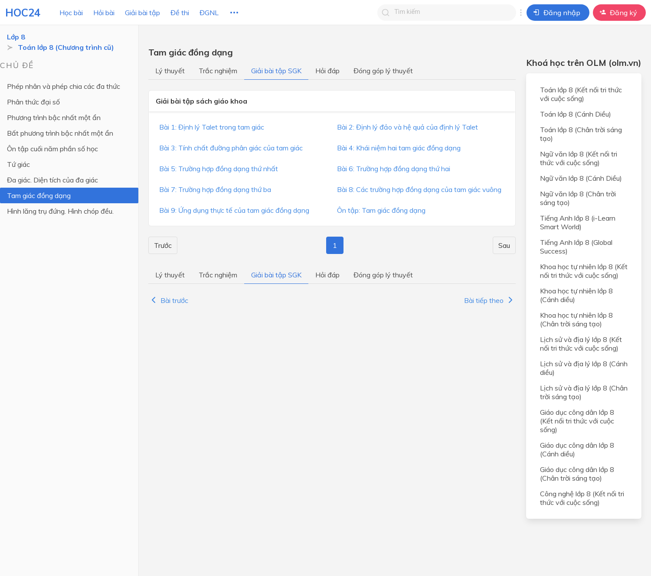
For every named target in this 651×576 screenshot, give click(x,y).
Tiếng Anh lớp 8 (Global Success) (576, 246)
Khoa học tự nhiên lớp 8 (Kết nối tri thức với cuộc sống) (584, 271)
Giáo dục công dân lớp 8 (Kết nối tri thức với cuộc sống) (577, 421)
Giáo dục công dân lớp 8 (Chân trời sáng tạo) (577, 473)
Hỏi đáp (327, 70)
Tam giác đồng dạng (39, 195)
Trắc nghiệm (218, 70)
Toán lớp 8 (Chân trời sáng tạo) (581, 134)
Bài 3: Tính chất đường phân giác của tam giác (231, 147)
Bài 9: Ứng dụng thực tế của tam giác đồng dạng (234, 210)
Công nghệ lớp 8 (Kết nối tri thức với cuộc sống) (582, 498)
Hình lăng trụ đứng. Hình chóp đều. (60, 211)
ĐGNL (209, 12)
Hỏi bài (103, 12)
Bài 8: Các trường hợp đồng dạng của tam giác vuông (419, 189)
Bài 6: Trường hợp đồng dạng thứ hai (393, 168)
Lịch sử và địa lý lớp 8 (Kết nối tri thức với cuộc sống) (581, 343)
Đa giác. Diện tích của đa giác (52, 180)
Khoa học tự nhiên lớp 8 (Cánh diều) (576, 295)
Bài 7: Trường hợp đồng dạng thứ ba (215, 189)
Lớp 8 (16, 37)
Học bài (71, 12)
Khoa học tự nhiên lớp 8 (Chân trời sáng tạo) (576, 319)
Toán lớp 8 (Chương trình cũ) (66, 47)
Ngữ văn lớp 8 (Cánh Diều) (581, 178)
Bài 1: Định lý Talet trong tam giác (211, 127)
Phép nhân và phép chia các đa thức (63, 86)
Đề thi (179, 12)
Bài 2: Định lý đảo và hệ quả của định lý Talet (407, 127)
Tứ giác (18, 164)
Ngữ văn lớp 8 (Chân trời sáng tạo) (578, 198)
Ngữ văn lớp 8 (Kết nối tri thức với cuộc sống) (578, 158)
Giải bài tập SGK (276, 70)
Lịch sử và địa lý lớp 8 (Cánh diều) (584, 368)
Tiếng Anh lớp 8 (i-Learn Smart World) (577, 222)
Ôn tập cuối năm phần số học (52, 148)
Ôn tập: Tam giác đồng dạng (381, 210)
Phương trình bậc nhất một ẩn (54, 117)
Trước (163, 245)
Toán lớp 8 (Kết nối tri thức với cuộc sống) (581, 94)
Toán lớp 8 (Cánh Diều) (575, 114)
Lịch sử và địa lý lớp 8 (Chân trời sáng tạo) (584, 392)
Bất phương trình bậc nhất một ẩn (60, 133)
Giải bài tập (142, 12)
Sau (504, 245)
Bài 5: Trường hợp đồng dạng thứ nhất (218, 168)
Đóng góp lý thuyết (383, 70)
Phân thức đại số (33, 102)
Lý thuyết (170, 70)
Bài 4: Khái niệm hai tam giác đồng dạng (399, 147)
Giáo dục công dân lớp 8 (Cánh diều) (577, 449)
